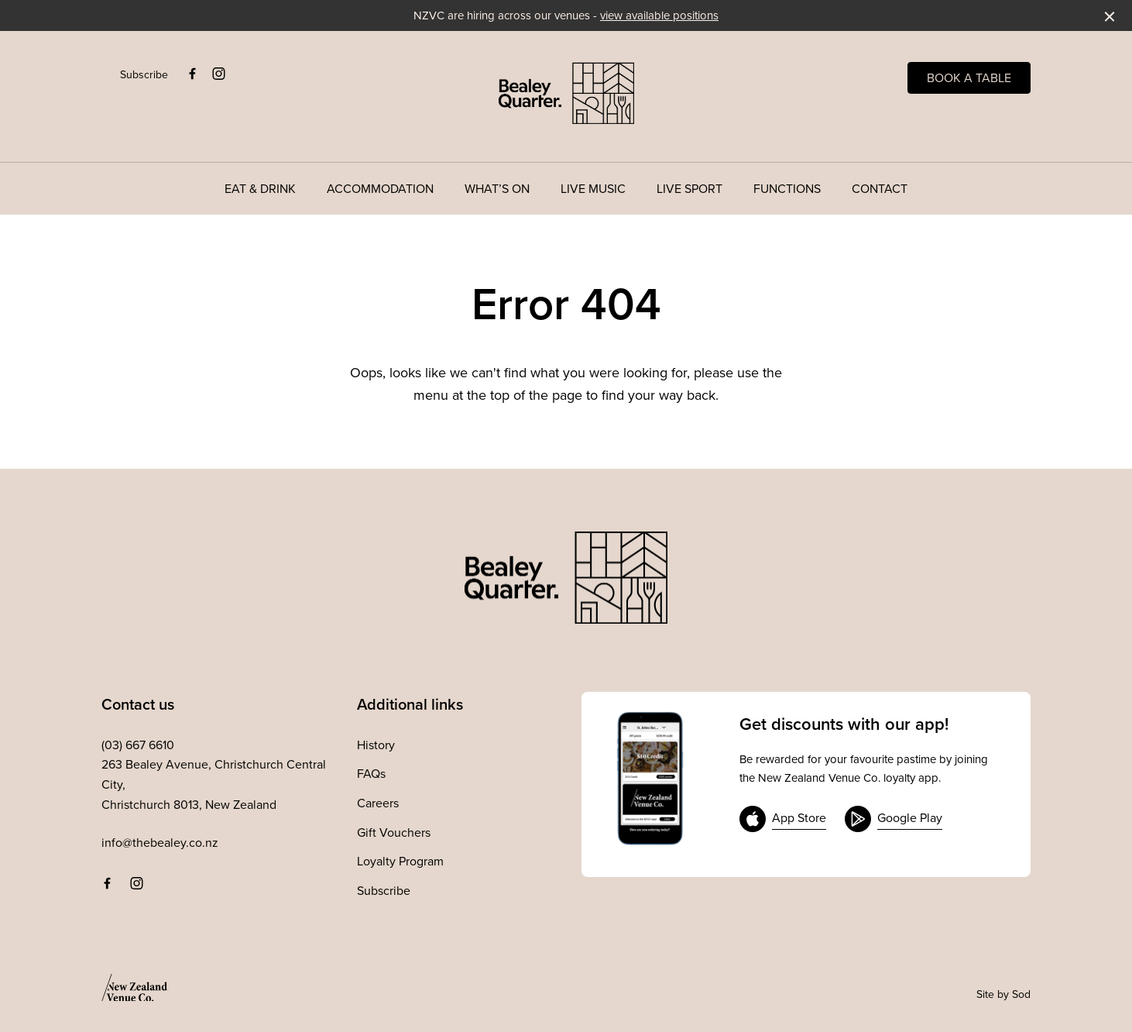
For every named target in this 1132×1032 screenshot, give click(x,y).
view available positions (659, 15)
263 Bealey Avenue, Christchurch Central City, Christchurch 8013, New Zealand (213, 783)
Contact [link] (879, 188)
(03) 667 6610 (137, 744)
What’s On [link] (497, 188)
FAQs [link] (371, 773)
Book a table (969, 77)
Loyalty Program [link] (400, 860)
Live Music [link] (593, 188)
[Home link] (566, 93)
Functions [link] (787, 188)
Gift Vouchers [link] (394, 832)
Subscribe (144, 74)
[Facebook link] (192, 73)
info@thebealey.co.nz (159, 842)
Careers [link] (378, 802)
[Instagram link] (218, 73)
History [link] (376, 744)
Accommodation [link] (380, 188)
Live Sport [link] (689, 188)
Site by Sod (1003, 994)
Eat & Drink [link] (260, 188)
